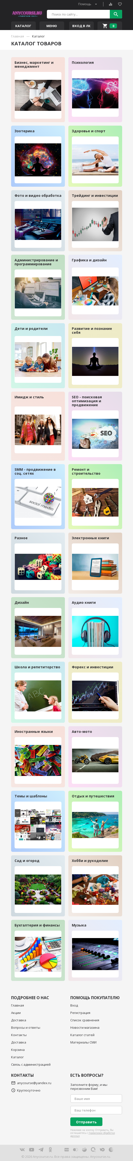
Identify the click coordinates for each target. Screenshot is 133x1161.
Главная (17, 1005)
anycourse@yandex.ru (31, 1083)
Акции (16, 1012)
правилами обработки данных (92, 1134)
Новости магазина (84, 1027)
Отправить (86, 1122)
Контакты (19, 1035)
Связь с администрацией (31, 1064)
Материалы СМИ (83, 1042)
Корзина (18, 1049)
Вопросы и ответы (25, 1027)
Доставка (18, 1020)
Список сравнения (84, 1020)
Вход (74, 1005)
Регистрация (80, 1012)
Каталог (17, 1057)
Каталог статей (82, 1035)
